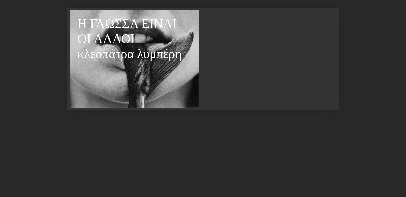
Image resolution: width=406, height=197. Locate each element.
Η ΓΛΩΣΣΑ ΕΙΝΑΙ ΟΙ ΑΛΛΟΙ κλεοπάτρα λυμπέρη (129, 38)
